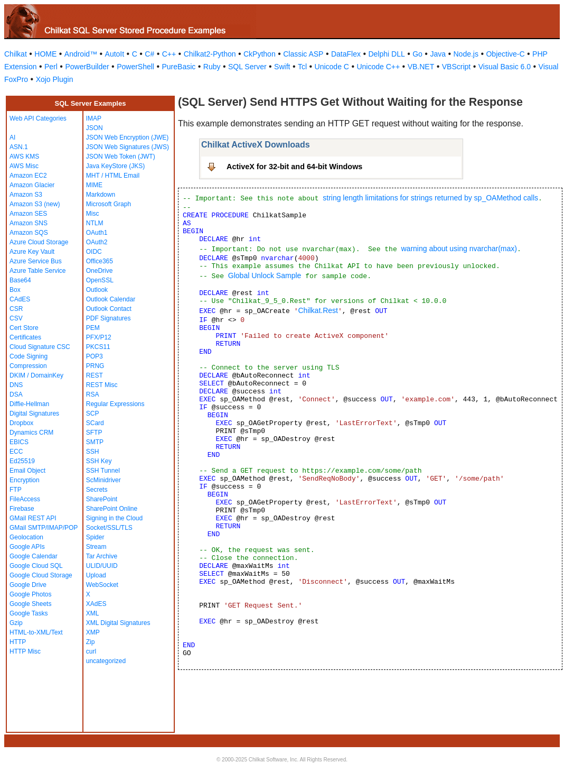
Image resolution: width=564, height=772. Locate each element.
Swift (282, 66)
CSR (16, 309)
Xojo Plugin (54, 79)
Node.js (466, 54)
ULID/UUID (102, 565)
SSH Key (99, 461)
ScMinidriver (103, 480)
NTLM (95, 223)
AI (12, 137)
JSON (94, 128)
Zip (90, 642)
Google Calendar (34, 556)
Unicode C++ (378, 66)
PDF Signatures (108, 318)
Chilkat (15, 54)
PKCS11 (98, 347)
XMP (93, 632)
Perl (51, 66)
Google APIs (27, 546)
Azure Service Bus (36, 261)
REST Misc (102, 385)
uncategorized (106, 661)
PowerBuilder (87, 66)
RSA (92, 394)
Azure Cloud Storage (39, 242)
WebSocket (102, 585)
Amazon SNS (29, 223)
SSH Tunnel (103, 470)
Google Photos (30, 594)
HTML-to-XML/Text (36, 632)
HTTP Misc (25, 651)
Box (15, 289)
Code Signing (29, 356)
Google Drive (28, 585)
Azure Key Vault (32, 251)
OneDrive (99, 270)
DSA (16, 394)
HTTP (18, 642)
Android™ (80, 54)
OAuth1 (97, 232)
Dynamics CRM (31, 432)
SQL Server (247, 66)
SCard (95, 423)
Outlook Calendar (110, 299)
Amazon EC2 (28, 175)
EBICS (19, 442)
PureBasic (178, 66)
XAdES (96, 604)
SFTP (94, 432)
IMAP (93, 118)
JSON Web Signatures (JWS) (127, 147)
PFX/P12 (98, 337)
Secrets (97, 489)
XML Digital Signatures (118, 623)
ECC (16, 451)
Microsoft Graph (108, 204)
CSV (16, 318)
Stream (96, 546)
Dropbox (21, 423)
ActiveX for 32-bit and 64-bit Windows (294, 166)
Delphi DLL (386, 54)
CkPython (259, 54)
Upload (96, 575)
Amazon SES (28, 213)
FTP (16, 489)
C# (149, 54)
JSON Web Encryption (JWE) (127, 137)
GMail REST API (33, 518)
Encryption (25, 480)
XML (92, 613)
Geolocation (26, 537)
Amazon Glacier (32, 185)
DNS (16, 385)
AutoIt (115, 54)
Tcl (302, 66)
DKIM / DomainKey (36, 375)
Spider (95, 537)
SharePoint (101, 499)
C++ (169, 54)
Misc (92, 213)
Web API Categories (38, 118)
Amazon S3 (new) (35, 204)
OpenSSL (100, 280)
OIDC (94, 251)
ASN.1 (19, 147)
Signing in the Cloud (114, 518)
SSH (92, 451)
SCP (92, 413)
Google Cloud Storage (41, 575)
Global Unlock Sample (265, 275)
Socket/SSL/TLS (109, 527)
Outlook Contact (108, 309)
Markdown (100, 194)
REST (94, 375)
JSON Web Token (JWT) (120, 156)
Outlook (97, 289)
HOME (45, 54)
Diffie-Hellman (29, 404)
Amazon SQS (29, 232)
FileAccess (25, 499)
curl (91, 651)
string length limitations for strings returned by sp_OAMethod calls (430, 198)
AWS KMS (24, 156)
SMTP (95, 442)
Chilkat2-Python (210, 54)
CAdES (20, 299)
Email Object (27, 470)
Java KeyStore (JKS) (115, 166)
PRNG (95, 366)
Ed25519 (22, 461)
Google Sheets (30, 604)
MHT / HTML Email (112, 175)
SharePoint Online (111, 508)
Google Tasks (29, 613)
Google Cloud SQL (36, 565)
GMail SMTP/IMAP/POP (44, 527)
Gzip (16, 623)
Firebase (22, 508)
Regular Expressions (115, 404)
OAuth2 (97, 242)
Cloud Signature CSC (40, 347)
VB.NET (421, 66)
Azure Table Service (38, 270)
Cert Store (24, 328)
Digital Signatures (34, 413)
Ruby (212, 66)
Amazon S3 (26, 194)
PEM (93, 328)
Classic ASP (303, 54)
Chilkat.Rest (317, 310)
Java (438, 54)
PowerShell (135, 66)
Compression (28, 366)
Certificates (25, 337)
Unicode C (332, 66)
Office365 (99, 261)
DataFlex (346, 54)
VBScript (456, 66)
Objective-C (505, 54)
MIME (94, 185)
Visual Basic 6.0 (504, 66)
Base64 (20, 280)
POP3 (94, 356)
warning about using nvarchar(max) (458, 248)
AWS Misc (24, 166)
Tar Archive (101, 556)
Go (417, 54)
